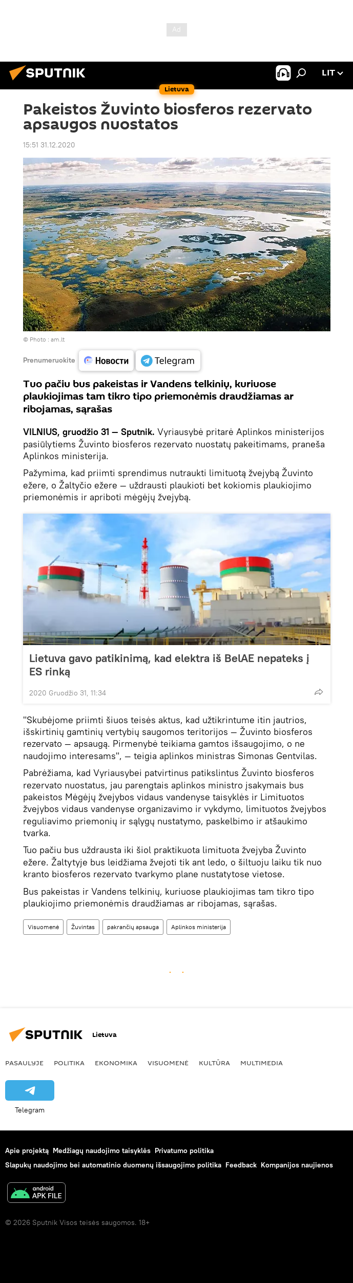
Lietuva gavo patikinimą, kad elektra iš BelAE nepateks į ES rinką (169, 664)
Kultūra (214, 1062)
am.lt (58, 339)
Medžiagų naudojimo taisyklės (102, 1150)
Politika (69, 1062)
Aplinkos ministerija (198, 927)
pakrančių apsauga (133, 927)
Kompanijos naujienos (297, 1164)
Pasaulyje (24, 1062)
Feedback (241, 1164)
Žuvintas (83, 927)
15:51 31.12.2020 (49, 144)
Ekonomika (116, 1062)
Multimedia (261, 1062)
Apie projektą (27, 1150)
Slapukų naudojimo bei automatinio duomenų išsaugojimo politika (113, 1164)
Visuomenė (43, 927)
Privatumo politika (184, 1150)
